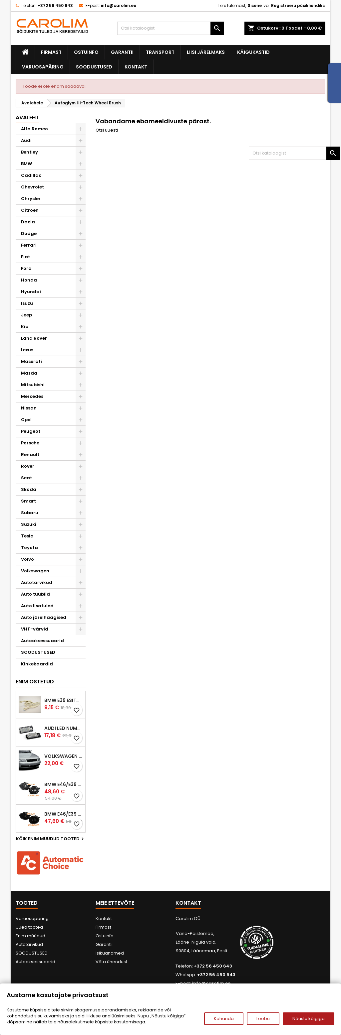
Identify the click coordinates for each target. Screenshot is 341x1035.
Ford (26, 268)
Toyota (29, 547)
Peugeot (30, 431)
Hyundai (31, 291)
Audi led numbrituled (63, 728)
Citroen (30, 210)
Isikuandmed (110, 953)
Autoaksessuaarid (42, 640)
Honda (29, 280)
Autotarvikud (36, 582)
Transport (160, 52)
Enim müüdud (30, 936)
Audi (26, 140)
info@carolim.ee (118, 5)
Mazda (29, 373)
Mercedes (32, 396)
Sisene (255, 5)
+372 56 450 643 (55, 5)
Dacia (28, 222)
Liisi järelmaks (206, 52)
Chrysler (31, 198)
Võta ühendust (111, 962)
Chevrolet (32, 187)
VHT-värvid (34, 629)
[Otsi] (170, 28)
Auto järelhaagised (43, 617)
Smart (28, 501)
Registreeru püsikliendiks (298, 5)
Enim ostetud (35, 681)
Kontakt (136, 66)
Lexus (27, 350)
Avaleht (27, 117)
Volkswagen (35, 571)
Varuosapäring (43, 66)
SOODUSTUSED (94, 66)
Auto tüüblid (35, 594)
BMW (26, 164)
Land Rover (34, 338)
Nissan (29, 408)
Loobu (263, 1018)
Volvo (27, 559)
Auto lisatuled (37, 606)
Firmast (51, 52)
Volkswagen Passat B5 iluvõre (63, 756)
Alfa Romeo (34, 129)
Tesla (27, 536)
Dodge (29, 233)
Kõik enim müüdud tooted (51, 839)
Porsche (30, 443)
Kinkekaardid (37, 664)
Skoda (28, 489)
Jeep (26, 315)
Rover (27, 466)
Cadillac (31, 175)
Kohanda (224, 1018)
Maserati (31, 361)
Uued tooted (29, 927)
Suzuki (28, 524)
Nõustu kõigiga (308, 1018)
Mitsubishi (33, 385)
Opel (26, 419)
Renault (30, 454)
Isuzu (27, 303)
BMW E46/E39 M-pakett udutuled (63, 784)
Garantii (122, 52)
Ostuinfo (86, 52)
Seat (26, 478)
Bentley (29, 152)
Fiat (25, 257)
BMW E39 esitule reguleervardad (63, 700)
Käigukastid (253, 52)
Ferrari (29, 245)
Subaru (29, 513)
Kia (25, 326)
